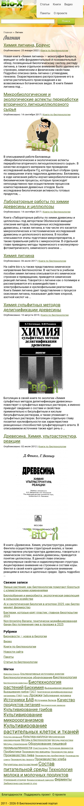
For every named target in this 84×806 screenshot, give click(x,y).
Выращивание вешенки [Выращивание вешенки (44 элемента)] (58, 688)
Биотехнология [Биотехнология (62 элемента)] (65, 677)
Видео (68, 4)
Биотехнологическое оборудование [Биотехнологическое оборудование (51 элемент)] (28, 677)
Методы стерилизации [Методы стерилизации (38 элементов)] (16, 744)
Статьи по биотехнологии (21, 662)
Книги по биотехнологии (54, 50)
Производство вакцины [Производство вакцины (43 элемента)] (36, 751)
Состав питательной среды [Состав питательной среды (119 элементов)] (29, 766)
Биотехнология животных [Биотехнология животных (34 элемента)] (16, 683)
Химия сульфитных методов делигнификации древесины (32, 307)
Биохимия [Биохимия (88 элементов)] (34, 687)
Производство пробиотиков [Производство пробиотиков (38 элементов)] (50, 755)
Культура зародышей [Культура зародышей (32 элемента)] (13, 737)
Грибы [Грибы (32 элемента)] (26, 696)
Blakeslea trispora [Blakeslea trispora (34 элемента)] (11, 674)
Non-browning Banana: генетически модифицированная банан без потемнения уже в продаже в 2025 (40, 622)
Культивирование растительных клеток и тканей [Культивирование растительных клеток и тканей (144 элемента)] (41, 729)
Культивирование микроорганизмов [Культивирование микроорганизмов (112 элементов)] (24, 717)
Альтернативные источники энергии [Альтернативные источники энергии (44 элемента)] (42, 673)
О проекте (60, 13)
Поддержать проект (37, 794)
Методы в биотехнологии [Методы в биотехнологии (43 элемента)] (36, 740)
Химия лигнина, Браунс (27, 45)
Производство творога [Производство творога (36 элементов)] (22, 759)
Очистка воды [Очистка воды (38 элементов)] (40, 748)
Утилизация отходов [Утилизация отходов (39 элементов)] (15, 780)
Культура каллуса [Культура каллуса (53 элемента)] (35, 736)
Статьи (44, 4)
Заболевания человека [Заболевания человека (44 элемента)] (57, 695)
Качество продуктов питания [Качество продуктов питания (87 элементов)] (39, 702)
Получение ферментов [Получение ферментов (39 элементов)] (61, 748)
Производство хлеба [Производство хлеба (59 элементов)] (50, 759)
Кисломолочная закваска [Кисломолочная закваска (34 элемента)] (53, 705)
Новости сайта (13, 651)
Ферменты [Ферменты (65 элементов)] (63, 779)
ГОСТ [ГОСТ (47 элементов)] (33, 691)
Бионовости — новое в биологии (25, 636)
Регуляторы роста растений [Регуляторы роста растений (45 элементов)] (21, 764)
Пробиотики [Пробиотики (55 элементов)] (12, 751)
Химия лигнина (19, 255)
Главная (8, 32)
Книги (57, 4)
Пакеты (45, 13)
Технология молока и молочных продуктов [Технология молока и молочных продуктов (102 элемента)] (38, 772)
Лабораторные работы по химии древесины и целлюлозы (36, 204)
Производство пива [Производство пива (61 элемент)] (19, 755)
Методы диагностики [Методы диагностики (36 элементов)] (62, 740)
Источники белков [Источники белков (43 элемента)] (45, 700)
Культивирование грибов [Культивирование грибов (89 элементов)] (28, 709)
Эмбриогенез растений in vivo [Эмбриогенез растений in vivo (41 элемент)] (20, 783)
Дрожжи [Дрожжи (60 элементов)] (36, 695)
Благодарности (12, 794)
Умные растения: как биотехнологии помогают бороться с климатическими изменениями (42, 588)
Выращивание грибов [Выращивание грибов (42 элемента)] (16, 691)
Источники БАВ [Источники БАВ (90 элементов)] (19, 699)
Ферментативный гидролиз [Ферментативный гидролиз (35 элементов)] (40, 780)
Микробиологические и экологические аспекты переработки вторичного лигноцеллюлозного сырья (41, 102)
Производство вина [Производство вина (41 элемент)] (62, 751)
